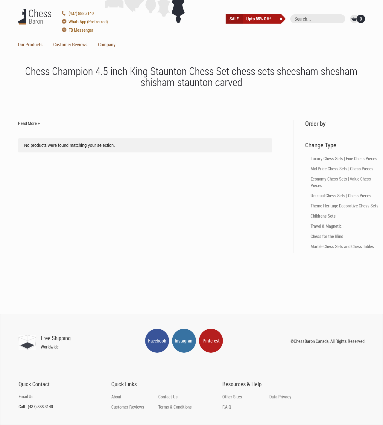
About (116, 397)
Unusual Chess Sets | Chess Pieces (341, 195)
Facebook (157, 340)
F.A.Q (226, 407)
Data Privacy (280, 397)
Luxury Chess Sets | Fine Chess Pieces (344, 158)
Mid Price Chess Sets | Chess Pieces (342, 169)
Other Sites (232, 397)
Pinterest (211, 340)
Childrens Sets (323, 216)
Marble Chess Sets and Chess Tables (342, 246)
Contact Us (168, 397)
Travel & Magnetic (326, 226)
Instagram (184, 340)
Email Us (26, 396)
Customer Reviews (70, 44)
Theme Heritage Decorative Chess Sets (345, 206)
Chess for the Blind (327, 236)
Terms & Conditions (175, 407)
